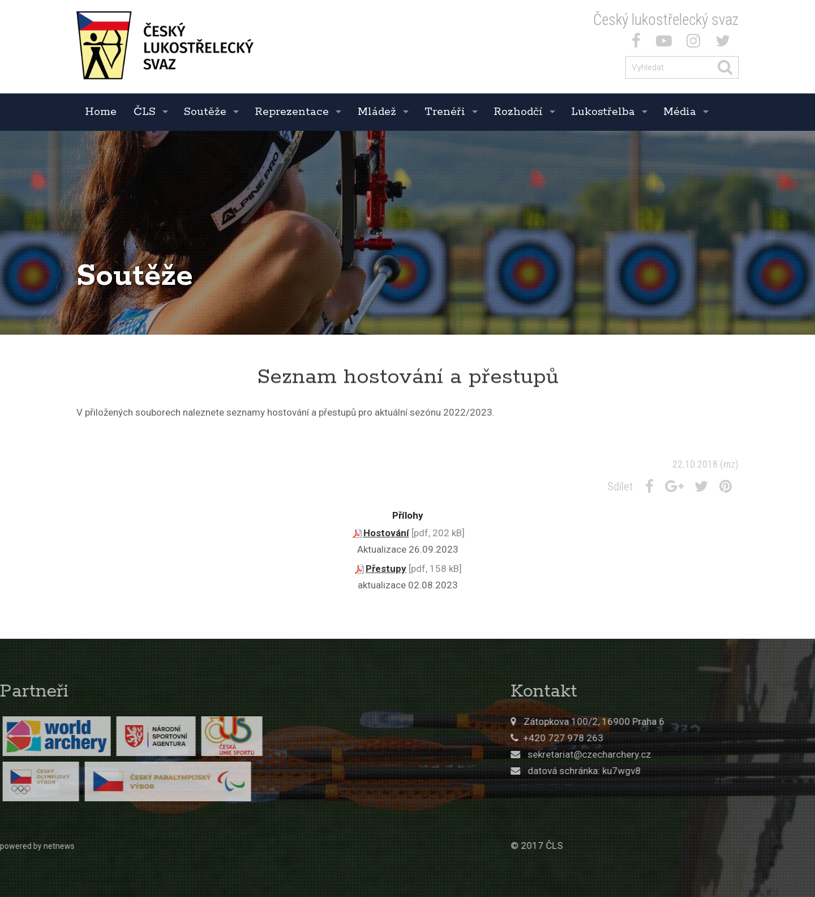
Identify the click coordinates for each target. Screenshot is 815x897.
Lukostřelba (603, 112)
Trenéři (444, 112)
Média (679, 112)
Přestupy (386, 568)
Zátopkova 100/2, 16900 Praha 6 (652, 721)
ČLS (145, 112)
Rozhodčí (518, 112)
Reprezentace (292, 112)
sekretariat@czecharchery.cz (647, 754)
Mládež (377, 112)
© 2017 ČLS (595, 845)
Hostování (386, 533)
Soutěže (205, 112)
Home (101, 112)
